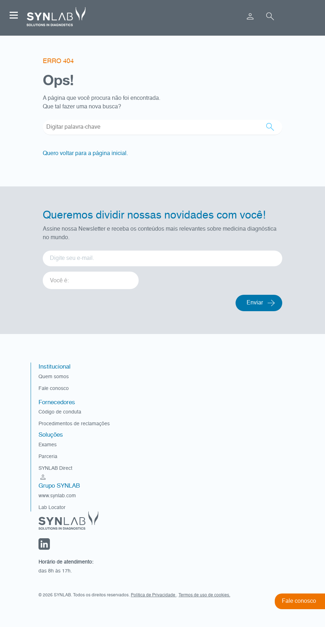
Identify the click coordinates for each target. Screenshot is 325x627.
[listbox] (91, 277)
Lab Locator (52, 507)
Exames (47, 444)
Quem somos (53, 376)
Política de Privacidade (153, 595)
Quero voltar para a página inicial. (85, 153)
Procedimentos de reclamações (74, 423)
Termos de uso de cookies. (204, 595)
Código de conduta (59, 412)
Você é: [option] (59, 281)
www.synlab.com (57, 495)
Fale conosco (53, 388)
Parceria (47, 456)
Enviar (255, 303)
